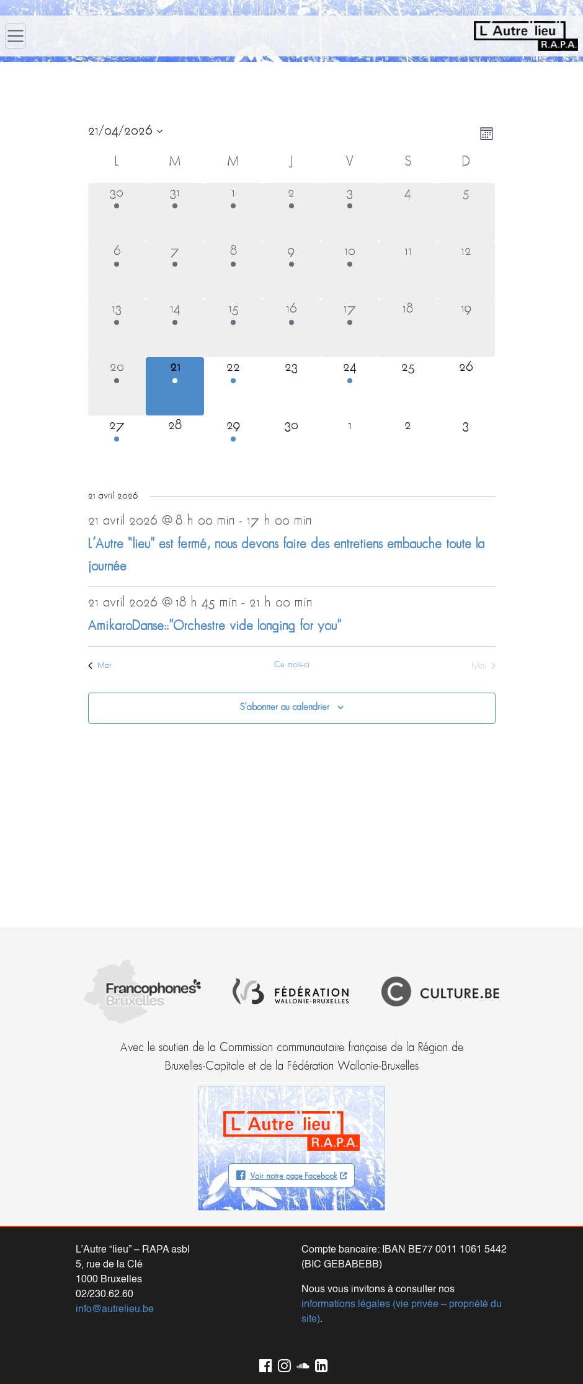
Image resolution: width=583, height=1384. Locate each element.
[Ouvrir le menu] (15, 36)
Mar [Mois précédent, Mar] (100, 665)
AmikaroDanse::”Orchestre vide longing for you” (214, 626)
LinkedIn (319, 1363)
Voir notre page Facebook (293, 1176)
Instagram (282, 1363)
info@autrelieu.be (115, 1310)
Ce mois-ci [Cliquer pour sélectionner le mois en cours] (291, 665)
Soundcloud (301, 1363)
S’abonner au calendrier (284, 707)
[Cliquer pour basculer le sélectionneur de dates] (125, 131)
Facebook (263, 1363)
